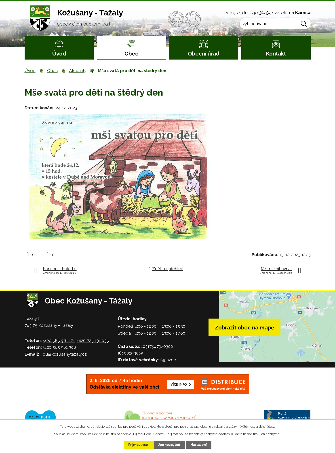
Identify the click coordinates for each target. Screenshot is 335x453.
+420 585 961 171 (59, 340)
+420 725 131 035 (93, 340)
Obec (131, 53)
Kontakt (276, 53)
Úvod (59, 53)
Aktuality (77, 70)
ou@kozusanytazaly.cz (65, 354)
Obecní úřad (203, 53)
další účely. (267, 426)
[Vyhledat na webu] (275, 23)
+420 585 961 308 (59, 347)
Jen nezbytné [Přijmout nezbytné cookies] (169, 445)
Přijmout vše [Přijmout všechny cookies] (138, 445)
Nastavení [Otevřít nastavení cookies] (198, 445)
